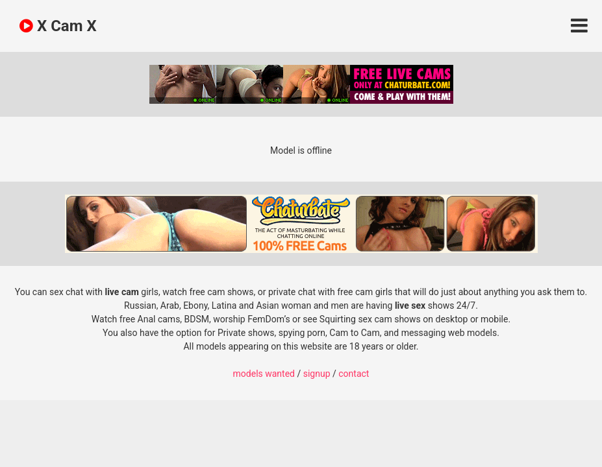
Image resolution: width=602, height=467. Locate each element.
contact (353, 373)
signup (317, 373)
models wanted (264, 373)
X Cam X (58, 26)
